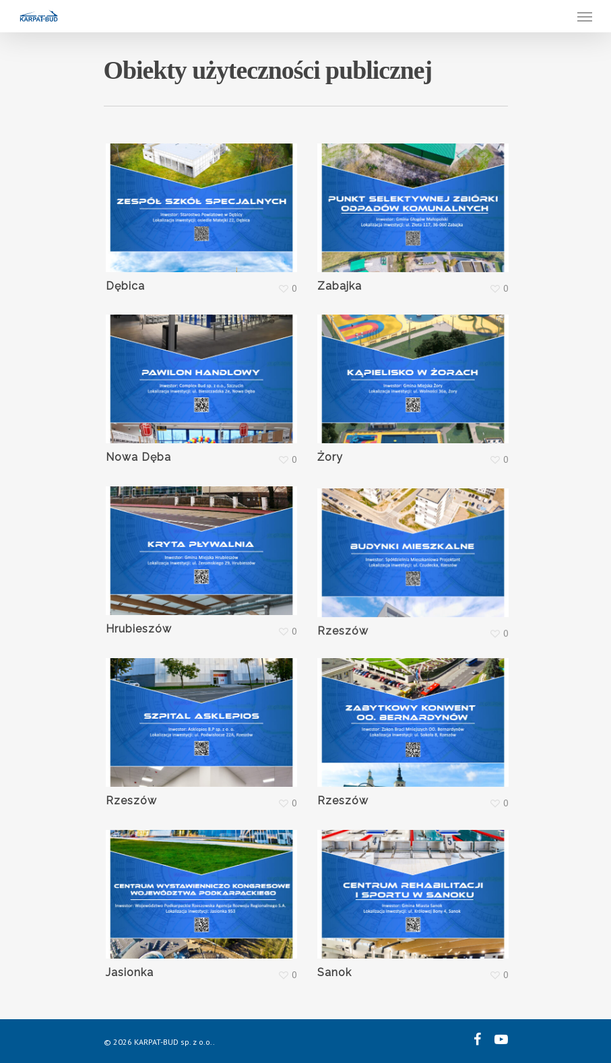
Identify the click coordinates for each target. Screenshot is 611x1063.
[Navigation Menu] (584, 16)
